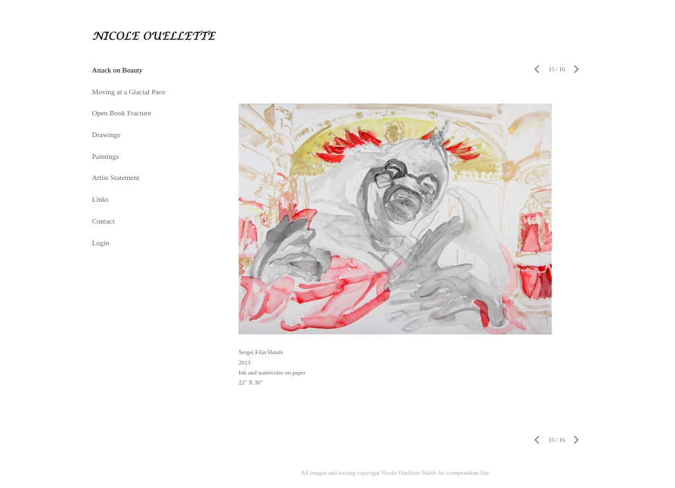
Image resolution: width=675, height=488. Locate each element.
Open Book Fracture (122, 113)
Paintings (105, 156)
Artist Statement (116, 177)
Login (100, 243)
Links (100, 199)
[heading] (125, 35)
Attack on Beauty (117, 70)
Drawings (106, 134)
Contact (103, 221)
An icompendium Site (464, 473)
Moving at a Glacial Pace (128, 92)
